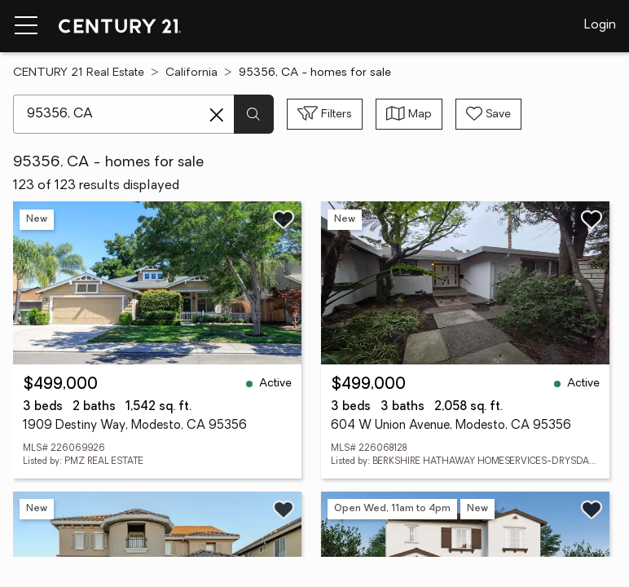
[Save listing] (283, 219)
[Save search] (488, 114)
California (191, 73)
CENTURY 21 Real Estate (78, 73)
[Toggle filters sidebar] (325, 114)
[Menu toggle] (26, 26)
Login (600, 25)
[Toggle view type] (409, 114)
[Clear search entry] (216, 115)
